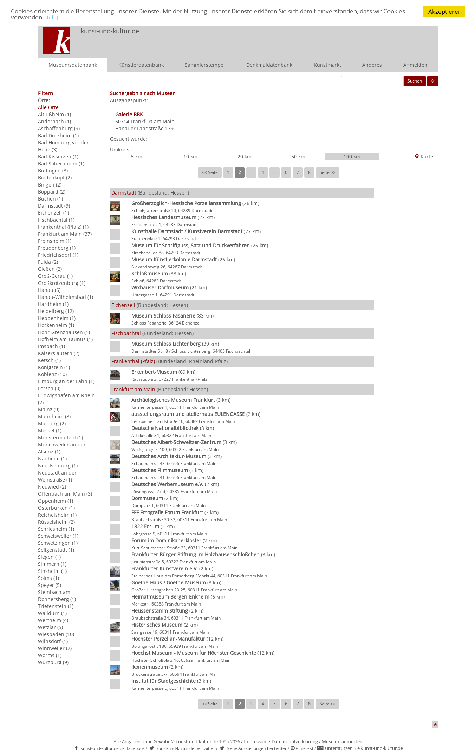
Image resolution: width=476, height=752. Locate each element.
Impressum (256, 741)
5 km (136, 156)
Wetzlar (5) (50, 627)
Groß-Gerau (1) (55, 276)
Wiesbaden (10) (56, 634)
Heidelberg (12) (56, 311)
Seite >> (327, 172)
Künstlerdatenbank (141, 64)
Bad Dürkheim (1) (58, 135)
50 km (298, 156)
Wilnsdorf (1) (53, 641)
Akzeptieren (445, 11)
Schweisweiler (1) (58, 535)
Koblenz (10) (52, 374)
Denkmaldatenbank (269, 64)
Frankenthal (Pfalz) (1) (63, 226)
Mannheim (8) (54, 416)
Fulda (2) (48, 262)
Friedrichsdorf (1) (58, 254)
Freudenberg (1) (57, 247)
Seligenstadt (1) (56, 550)
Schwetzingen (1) (58, 543)
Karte (423, 156)
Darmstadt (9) (54, 205)
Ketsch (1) (49, 360)
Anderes (372, 64)
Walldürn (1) (52, 613)
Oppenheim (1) (55, 500)
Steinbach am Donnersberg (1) (57, 595)
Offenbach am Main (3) (65, 493)
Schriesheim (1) (56, 528)
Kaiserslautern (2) (58, 353)
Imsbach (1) (51, 346)
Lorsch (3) (49, 388)
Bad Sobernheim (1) (61, 163)
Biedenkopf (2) (55, 177)
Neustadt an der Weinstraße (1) (57, 476)
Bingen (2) (49, 184)
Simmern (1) (52, 564)
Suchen (414, 81)
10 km (190, 156)
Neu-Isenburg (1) (58, 465)
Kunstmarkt (327, 64)
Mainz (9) (48, 409)
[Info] (51, 18)
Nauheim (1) (52, 458)
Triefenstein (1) (55, 606)
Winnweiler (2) (55, 648)
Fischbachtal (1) (56, 219)
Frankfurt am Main (153, 121)
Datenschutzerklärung (295, 741)
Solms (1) (48, 578)
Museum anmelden (342, 741)
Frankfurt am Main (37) (65, 233)
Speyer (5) (49, 585)
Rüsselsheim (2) (56, 521)
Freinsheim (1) (54, 240)
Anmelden (415, 64)
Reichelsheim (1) (57, 514)
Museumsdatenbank (72, 64)
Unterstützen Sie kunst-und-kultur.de (364, 748)
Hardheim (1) (53, 304)
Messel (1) (49, 430)
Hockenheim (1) (56, 325)
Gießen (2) (50, 269)
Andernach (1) (54, 121)
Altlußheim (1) (54, 114)
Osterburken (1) (56, 507)
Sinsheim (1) (52, 571)
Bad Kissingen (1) (58, 156)
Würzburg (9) (53, 662)
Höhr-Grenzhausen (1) (64, 332)
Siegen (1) (49, 557)
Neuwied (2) (52, 486)
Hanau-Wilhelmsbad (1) (65, 297)
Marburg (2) (52, 423)
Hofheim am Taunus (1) (65, 339)
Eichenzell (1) (53, 212)
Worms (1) (49, 655)
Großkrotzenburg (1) (61, 283)
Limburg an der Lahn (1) (66, 381)
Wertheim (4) (53, 620)
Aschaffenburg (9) (59, 128)
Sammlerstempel (205, 64)
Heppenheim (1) (57, 318)
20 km (244, 156)
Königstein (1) (54, 367)
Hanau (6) (49, 290)
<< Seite (210, 172)
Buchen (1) (50, 198)
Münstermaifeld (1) (60, 437)
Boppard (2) (51, 191)
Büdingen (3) (53, 170)
